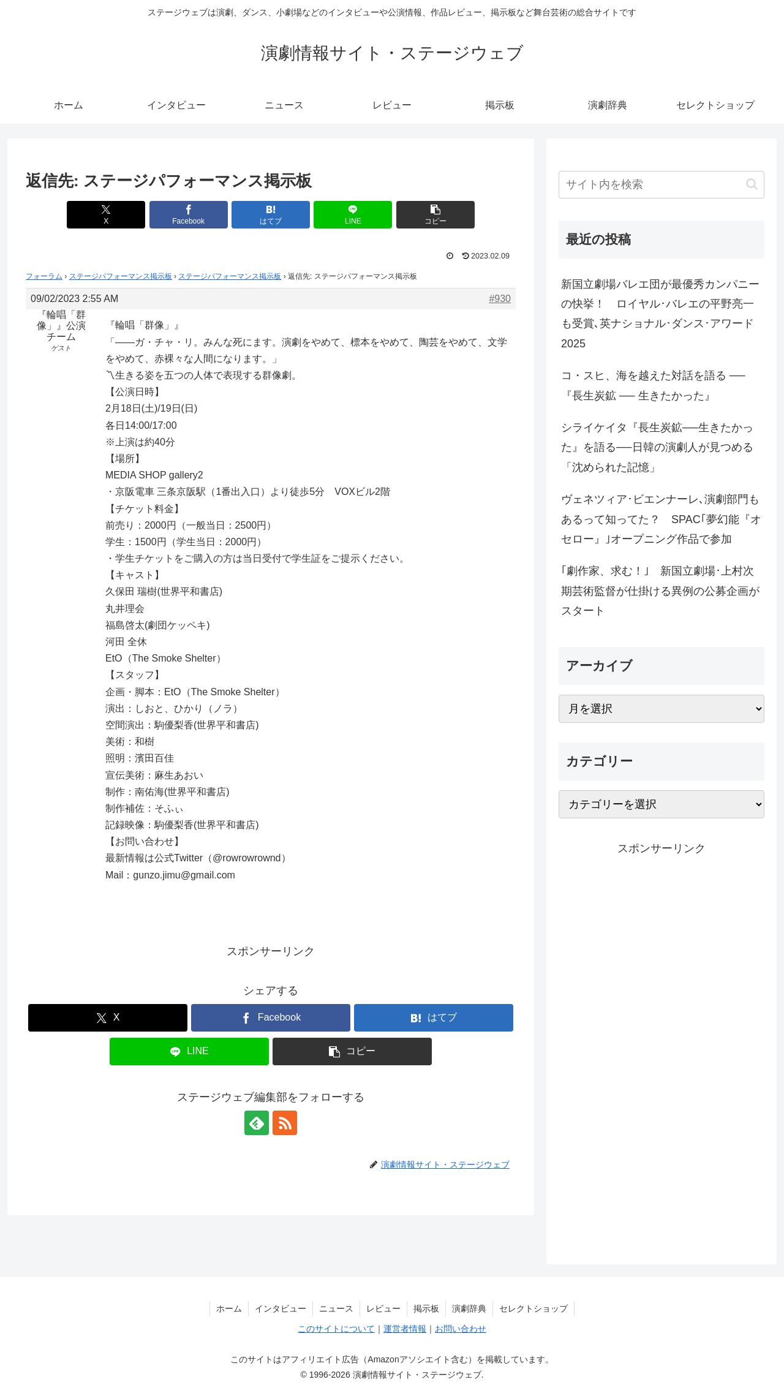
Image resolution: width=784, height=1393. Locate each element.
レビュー (383, 1308)
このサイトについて (336, 1329)
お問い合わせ (460, 1329)
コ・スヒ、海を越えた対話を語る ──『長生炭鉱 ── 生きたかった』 (653, 385)
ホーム (229, 1308)
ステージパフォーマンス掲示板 (120, 276)
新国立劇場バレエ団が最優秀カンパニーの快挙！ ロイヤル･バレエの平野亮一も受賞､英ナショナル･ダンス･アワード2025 (660, 314)
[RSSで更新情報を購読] (285, 1123)
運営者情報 (404, 1329)
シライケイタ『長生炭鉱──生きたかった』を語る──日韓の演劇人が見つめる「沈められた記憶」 (657, 447)
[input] (661, 184)
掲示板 (426, 1308)
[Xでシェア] (106, 214)
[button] (435, 214)
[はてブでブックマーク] (271, 214)
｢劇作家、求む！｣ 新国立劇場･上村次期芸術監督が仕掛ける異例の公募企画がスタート (660, 591)
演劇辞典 (469, 1308)
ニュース (336, 1308)
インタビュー (280, 1308)
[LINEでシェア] (353, 214)
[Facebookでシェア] (188, 214)
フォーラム (44, 276)
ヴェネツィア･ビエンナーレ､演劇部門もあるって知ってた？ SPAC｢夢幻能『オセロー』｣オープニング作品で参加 (661, 519)
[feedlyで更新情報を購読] (256, 1123)
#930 (500, 298)
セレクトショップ (533, 1308)
